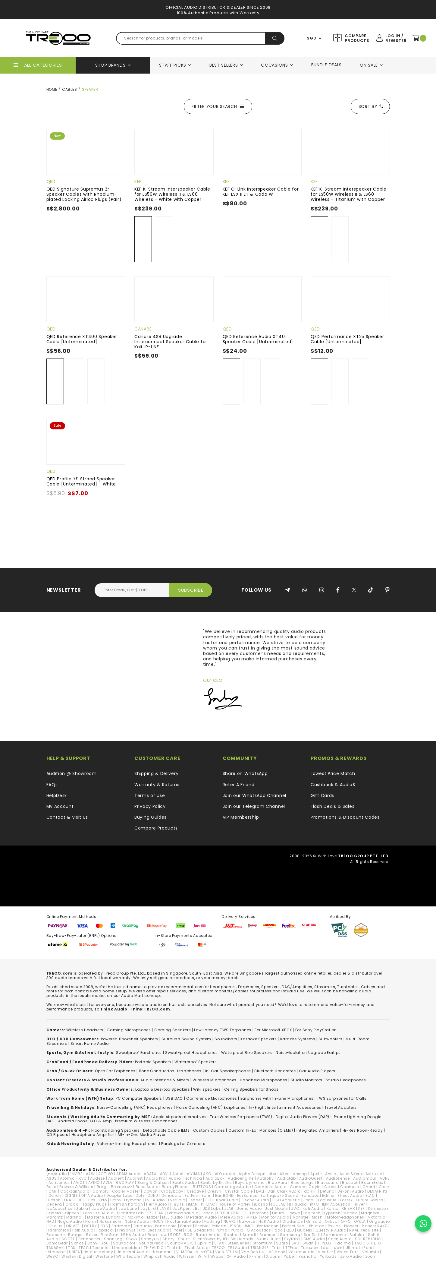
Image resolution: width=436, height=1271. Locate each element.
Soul (105, 1243)
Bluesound (328, 1182)
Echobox (310, 1195)
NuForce (247, 1221)
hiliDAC (208, 1204)
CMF (53, 1191)
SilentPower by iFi (210, 1238)
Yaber (290, 1256)
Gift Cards (322, 795)
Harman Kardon (126, 1204)
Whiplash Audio (159, 1256)
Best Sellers (223, 65)
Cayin (315, 1186)
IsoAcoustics (59, 1208)
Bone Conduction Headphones (170, 1070)
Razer (92, 1234)
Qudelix (304, 1230)
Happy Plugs (94, 1204)
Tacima (343, 1243)
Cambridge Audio (232, 1186)
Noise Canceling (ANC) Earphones (211, 1107)
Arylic (330, 1173)
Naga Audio (70, 1221)
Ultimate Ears (359, 1247)
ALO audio (225, 1173)
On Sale (369, 65)
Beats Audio (184, 1182)
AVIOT (79, 1182)
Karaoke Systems (297, 1039)
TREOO (218, 1247)
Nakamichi (110, 1221)
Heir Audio (156, 1204)
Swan (308, 1243)
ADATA (150, 1173)
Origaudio (379, 1221)
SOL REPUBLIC (368, 1238)
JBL (196, 1208)
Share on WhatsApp (245, 773)
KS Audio (105, 1213)
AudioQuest (311, 1178)
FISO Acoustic (286, 1200)
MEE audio (172, 1217)
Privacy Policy (150, 806)
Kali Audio (313, 1208)
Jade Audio (103, 1208)
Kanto (333, 1208)
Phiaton (317, 1225)
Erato (115, 1200)
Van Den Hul (253, 1251)
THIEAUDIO (154, 1247)
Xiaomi (273, 1256)
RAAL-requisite (364, 1230)
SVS (295, 1243)
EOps (91, 1200)
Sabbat (231, 1234)
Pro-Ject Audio (154, 1230)
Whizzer (186, 1256)
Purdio (237, 1230)
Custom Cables (209, 1130)
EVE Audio (155, 1200)
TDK (71, 1247)
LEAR (159, 1213)
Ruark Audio (208, 1234)
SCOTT (68, 1238)
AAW (90, 1173)
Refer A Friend (239, 784)
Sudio (282, 1243)
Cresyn (214, 1191)
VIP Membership (241, 817)
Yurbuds (328, 1256)
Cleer (384, 1186)
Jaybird (148, 1208)
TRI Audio (237, 1247)
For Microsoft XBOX (273, 1029)
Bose (51, 1186)
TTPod (291, 1247)
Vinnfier (325, 1251)
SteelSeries (238, 1243)
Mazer (153, 1217)
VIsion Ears (348, 1251)
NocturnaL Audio (184, 1221)
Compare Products (356, 38)
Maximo (136, 1217)
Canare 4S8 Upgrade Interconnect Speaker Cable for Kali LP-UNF (170, 342)
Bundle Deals (326, 65)
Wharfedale (128, 1256)
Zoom (371, 1256)
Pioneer (351, 1225)
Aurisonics (59, 1182)
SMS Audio (314, 1238)
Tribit (277, 1247)
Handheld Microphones (263, 1080)
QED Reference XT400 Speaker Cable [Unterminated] (81, 339)
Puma (221, 1230)
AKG (207, 1173)
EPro (103, 1200)
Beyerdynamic (250, 1182)
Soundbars (226, 1039)
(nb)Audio (56, 1173)
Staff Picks (172, 65)
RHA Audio (133, 1234)
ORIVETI (73, 1225)
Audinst (135, 1178)
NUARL (230, 1221)
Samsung (290, 1234)
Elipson (53, 1200)
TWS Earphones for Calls (342, 1098)
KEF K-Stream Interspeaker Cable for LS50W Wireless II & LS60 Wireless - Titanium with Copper (349, 194)
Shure (184, 1238)
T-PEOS (324, 1243)
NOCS (158, 1221)
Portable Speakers (153, 1061)
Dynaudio (171, 1195)
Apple (316, 1173)
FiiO (209, 1200)
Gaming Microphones (129, 1029)
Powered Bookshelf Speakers (129, 1039)
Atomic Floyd (73, 1178)
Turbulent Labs (316, 1247)
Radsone (55, 1234)
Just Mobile (276, 1208)
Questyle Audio (330, 1230)
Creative (195, 1191)
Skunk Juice (269, 1238)
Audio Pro (155, 1178)
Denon (55, 1195)
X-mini (256, 1256)
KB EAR (348, 1208)
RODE (175, 1234)
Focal (309, 1200)
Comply (100, 1191)
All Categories (43, 65)
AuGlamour (364, 1178)
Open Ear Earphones (115, 1070)
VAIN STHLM (226, 1251)
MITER (252, 1217)
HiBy (174, 1204)
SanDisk (312, 1234)
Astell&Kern (351, 1173)
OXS (104, 1225)
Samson (268, 1234)
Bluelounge (302, 1182)
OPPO (346, 1221)
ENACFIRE (73, 1200)
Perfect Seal (294, 1225)
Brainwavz (121, 1186)
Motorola (377, 1217)
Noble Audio (137, 1221)
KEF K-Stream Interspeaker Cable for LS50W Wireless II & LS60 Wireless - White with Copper (172, 194)
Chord (368, 1186)
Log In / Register (395, 38)
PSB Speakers (198, 1230)
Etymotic (133, 1200)
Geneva (54, 1204)
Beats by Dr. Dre (216, 1182)
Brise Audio (147, 1186)
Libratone (259, 1213)
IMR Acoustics (336, 1204)
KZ (149, 1213)
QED (51, 182)
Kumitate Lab (130, 1213)
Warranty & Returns (157, 784)
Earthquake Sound (279, 1195)
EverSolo (176, 1200)
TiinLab (174, 1247)
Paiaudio (142, 1225)
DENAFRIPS (377, 1191)
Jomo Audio (249, 1208)
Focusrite (327, 1200)
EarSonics (247, 1195)
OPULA (360, 1221)
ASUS (51, 1178)
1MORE (76, 1173)
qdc (278, 1230)
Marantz (54, 1217)
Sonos (77, 1243)
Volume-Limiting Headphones (127, 1143)
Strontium (263, 1243)
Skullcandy (242, 1238)
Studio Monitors (306, 1080)
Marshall (75, 1217)
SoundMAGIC (180, 1243)
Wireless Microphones (215, 1080)
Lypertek (332, 1213)
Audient (116, 1178)
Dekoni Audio (350, 1191)
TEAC (84, 1247)
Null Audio (269, 1221)
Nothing (212, 1221)
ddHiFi (310, 1191)
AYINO (94, 1182)
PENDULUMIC (242, 1225)
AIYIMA (193, 1173)
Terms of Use (149, 795)
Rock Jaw (157, 1234)
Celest (330, 1186)
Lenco (208, 1213)
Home (51, 89)
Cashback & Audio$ (333, 784)
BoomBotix (372, 1182)
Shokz (132, 1238)
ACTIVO (105, 1173)
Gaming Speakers (172, 1029)
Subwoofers (330, 1039)
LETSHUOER (227, 1213)
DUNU (153, 1195)
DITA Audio (92, 1195)
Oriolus (56, 1225)
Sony (92, 1243)
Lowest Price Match (333, 773)
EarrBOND (224, 1195)
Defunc (327, 1191)
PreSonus (126, 1230)
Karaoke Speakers (258, 1039)
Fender (195, 1200)
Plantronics (57, 1230)
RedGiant (110, 1234)
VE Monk (277, 1251)
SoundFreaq (151, 1243)
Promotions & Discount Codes (345, 817)
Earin (207, 1195)
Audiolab (286, 1178)
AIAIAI (177, 1173)
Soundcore (124, 1243)
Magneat (370, 1213)
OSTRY (90, 1225)
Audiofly (265, 1178)
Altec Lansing (293, 1173)
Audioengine (241, 1178)
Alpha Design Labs (257, 1173)
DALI (260, 1191)
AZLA (107, 1182)
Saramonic (334, 1234)
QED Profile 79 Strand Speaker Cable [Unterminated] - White (81, 481)
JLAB (229, 1208)
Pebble (201, 1225)
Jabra (82, 1208)
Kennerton (378, 1208)
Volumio (370, 1251)
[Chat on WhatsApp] (423, 1223)
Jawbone (127, 1208)
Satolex (357, 1234)
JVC (295, 1208)
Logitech (312, 1213)
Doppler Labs (119, 1195)
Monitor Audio (275, 1217)
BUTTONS (202, 1186)
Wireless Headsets (84, 1029)
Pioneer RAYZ (374, 1225)
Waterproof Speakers (195, 1061)
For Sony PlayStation (316, 1029)
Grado (72, 1204)
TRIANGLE (259, 1247)
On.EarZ (314, 1221)
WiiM (202, 1256)
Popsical (105, 1230)
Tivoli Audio (196, 1247)
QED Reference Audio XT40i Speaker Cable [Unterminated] (258, 339)
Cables (69, 89)
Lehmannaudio (182, 1213)
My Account (60, 806)
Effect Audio (350, 1195)
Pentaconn (268, 1225)
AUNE (385, 1178)
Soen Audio (339, 1238)
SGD (311, 38)
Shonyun (150, 1238)
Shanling (113, 1238)
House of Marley (235, 1204)
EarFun (191, 1195)
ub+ (338, 1247)
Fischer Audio (255, 1200)
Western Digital (76, 1256)
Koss (87, 1213)
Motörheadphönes (345, 1217)
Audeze (97, 1178)
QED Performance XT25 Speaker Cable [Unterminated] (347, 339)
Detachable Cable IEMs (166, 1130)
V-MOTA (204, 1251)
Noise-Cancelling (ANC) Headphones (135, 1107)
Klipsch (71, 1213)
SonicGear (57, 1243)
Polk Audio (82, 1230)
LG (244, 1213)
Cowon (150, 1191)
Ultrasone (56, 1251)
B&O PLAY (125, 1182)
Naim (90, 1221)
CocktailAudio (74, 1191)
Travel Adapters (341, 1107)
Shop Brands (110, 65)
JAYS (164, 1208)
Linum (278, 1213)
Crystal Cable (239, 1191)
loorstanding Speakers (116, 1130)
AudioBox (215, 1178)
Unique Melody (98, 1251)
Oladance (292, 1221)
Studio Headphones (346, 1080)
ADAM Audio (128, 1173)
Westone (104, 1256)
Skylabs (292, 1238)
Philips (334, 1225)
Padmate (120, 1225)
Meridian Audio (201, 1217)
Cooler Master (126, 1191)
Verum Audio (301, 1251)
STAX (219, 1243)
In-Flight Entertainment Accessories (285, 1107)
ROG (188, 1234)
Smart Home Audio (90, 1043)
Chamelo (349, 1186)
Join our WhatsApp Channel (255, 795)
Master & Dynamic (105, 1217)
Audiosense (338, 1178)
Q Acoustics (259, 1230)
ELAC (370, 1195)
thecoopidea (127, 1247)
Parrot (186, 1225)
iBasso (261, 1204)
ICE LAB (278, 1204)
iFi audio (297, 1204)
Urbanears (162, 1251)
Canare (143, 329)
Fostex (346, 1200)
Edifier (328, 1195)
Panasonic (166, 1225)
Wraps (217, 1256)
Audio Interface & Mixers (164, 1080)
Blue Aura (277, 1182)
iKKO (314, 1204)
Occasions (274, 65)
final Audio (227, 1200)
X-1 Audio (236, 1256)
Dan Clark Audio (284, 1191)
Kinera (55, 1213)
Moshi (318, 1217)
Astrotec (373, 1173)
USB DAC (174, 1098)
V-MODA (184, 1251)
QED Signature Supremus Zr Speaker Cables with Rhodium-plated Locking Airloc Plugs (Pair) (84, 194)
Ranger (75, 1234)
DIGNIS (71, 1195)
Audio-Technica (185, 1178)
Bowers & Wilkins (76, 1186)
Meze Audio (231, 1217)
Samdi (249, 1234)
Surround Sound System (186, 1039)
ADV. (164, 1173)
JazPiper (181, 1208)
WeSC (52, 1256)
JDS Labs (212, 1208)
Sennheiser (89, 1238)
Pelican (219, 1225)
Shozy (168, 1238)
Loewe (294, 1213)
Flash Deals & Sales (332, 806)
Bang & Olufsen (153, 1182)
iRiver (359, 1204)
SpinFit (204, 1243)
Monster (301, 1217)
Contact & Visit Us (67, 817)
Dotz (140, 1195)
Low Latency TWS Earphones (222, 1029)
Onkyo (331, 1221)
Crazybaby (172, 1191)
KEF (138, 182)
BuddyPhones (176, 1186)
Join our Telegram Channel (254, 806)
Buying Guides (150, 817)
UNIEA (74, 1251)
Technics (101, 1247)
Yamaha (307, 1256)
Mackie (350, 1213)
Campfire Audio (270, 1186)
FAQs (52, 784)
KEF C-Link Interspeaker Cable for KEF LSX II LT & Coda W (261, 191)
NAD (50, 1221)
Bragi (102, 1186)
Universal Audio (133, 1251)
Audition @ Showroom (71, 773)
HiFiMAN (189, 1204)
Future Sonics (369, 1200)
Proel (177, 1230)
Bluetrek (350, 1182)
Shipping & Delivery (156, 773)
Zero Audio (351, 1256)
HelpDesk (56, 795)
